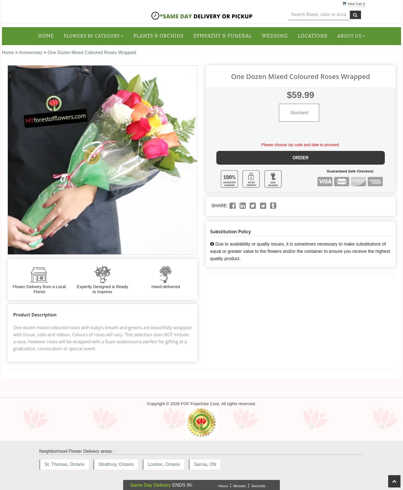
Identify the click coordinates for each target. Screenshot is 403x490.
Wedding (275, 36)
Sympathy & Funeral (222, 36)
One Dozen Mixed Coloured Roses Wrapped (92, 52)
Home (46, 36)
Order (301, 157)
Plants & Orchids (158, 36)
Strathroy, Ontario (116, 464)
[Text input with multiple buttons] (319, 14)
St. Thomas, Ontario (64, 464)
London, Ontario (164, 464)
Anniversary (30, 52)
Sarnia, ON (205, 464)
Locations (312, 36)
